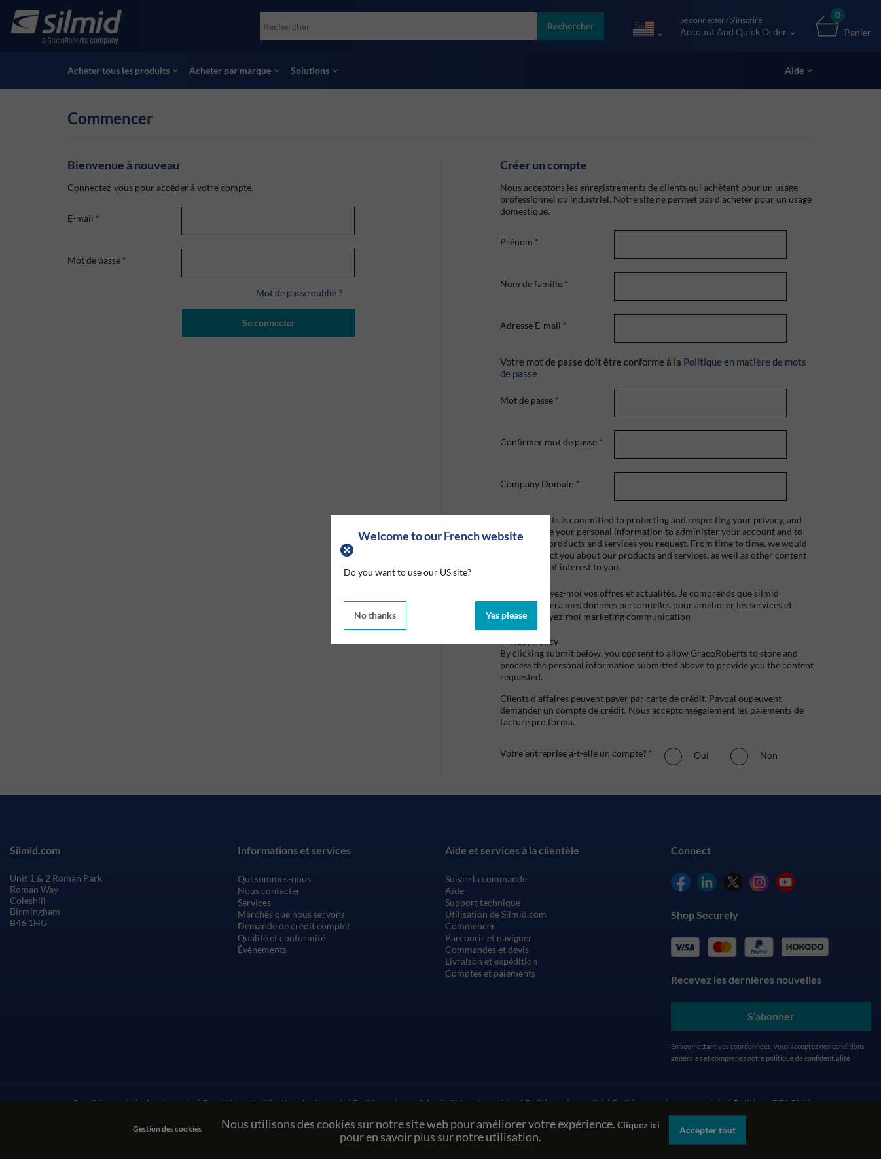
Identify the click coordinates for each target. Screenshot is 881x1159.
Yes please (506, 615)
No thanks (375, 615)
